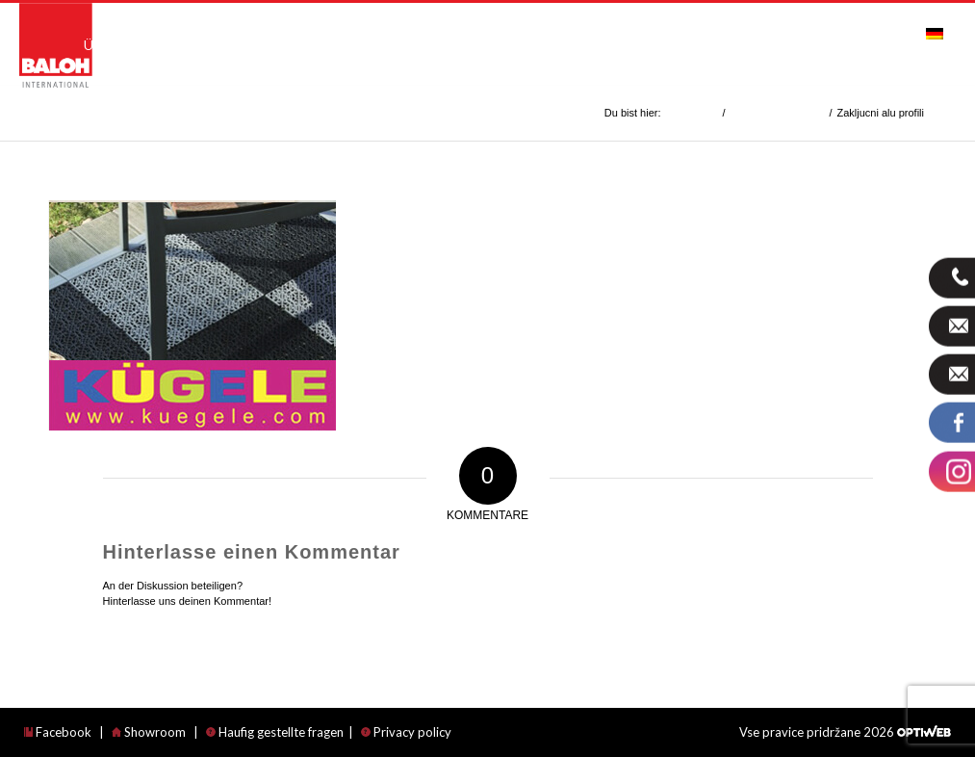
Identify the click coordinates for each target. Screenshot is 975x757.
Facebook (57, 732)
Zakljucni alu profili (111, 112)
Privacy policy (406, 732)
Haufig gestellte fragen (275, 732)
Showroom (149, 732)
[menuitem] (116, 34)
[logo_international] (55, 45)
